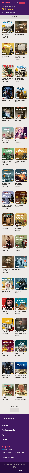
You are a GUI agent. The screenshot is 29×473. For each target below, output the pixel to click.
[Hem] (7, 3)
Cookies (4, 455)
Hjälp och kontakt (8, 418)
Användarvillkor (20, 452)
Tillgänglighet (5, 452)
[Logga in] (17, 2)
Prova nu (22, 3)
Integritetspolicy (12, 452)
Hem (3, 6)
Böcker (6, 6)
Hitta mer (14, 410)
